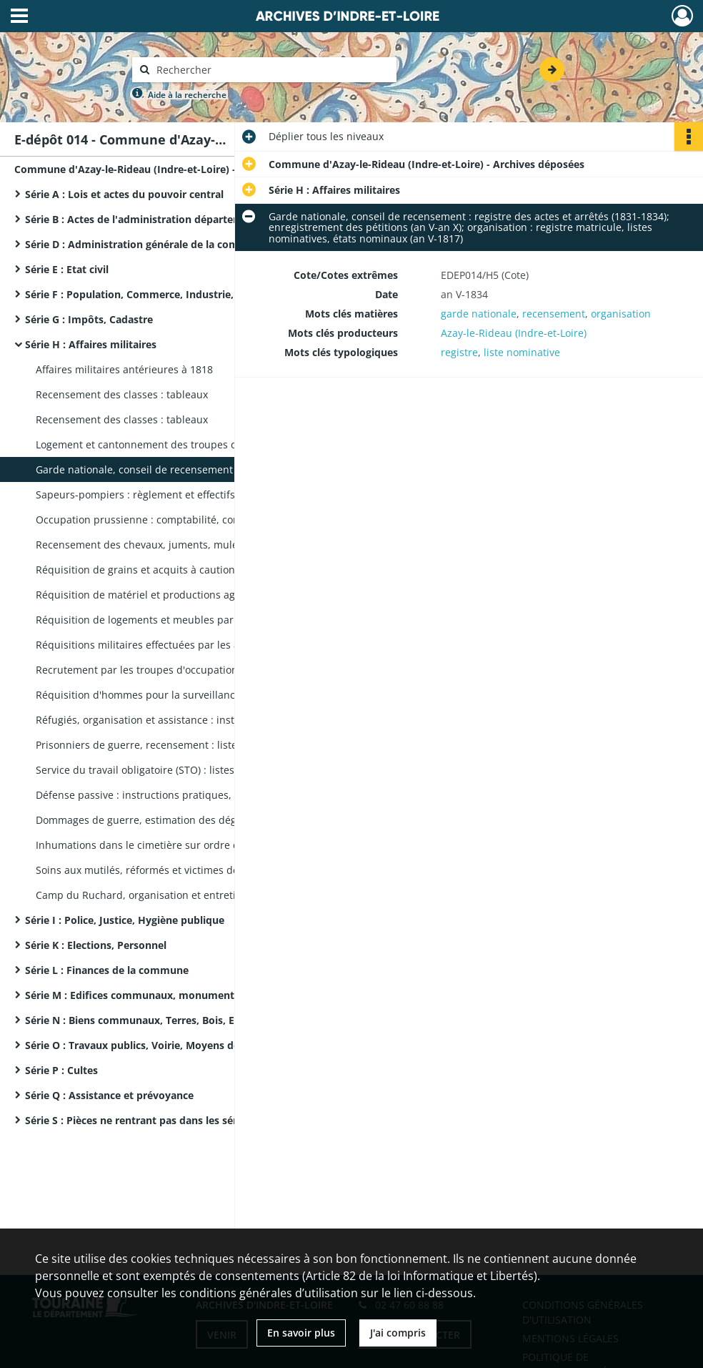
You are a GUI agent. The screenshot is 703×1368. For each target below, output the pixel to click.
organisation (621, 313)
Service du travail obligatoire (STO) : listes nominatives (166, 770)
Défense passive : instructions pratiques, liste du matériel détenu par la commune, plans (178, 795)
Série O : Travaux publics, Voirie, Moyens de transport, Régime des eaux (168, 1045)
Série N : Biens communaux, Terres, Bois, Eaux (138, 1020)
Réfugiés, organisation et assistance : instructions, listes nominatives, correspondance (178, 720)
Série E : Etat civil (67, 269)
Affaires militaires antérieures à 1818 (124, 369)
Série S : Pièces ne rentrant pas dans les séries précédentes (168, 1120)
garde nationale (479, 313)
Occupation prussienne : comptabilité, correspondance (168, 519)
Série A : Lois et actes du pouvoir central (124, 194)
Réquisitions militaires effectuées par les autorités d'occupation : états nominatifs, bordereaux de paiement (178, 644)
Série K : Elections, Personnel (95, 945)
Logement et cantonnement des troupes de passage (160, 444)
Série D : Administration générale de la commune (146, 244)
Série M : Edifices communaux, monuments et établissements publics (168, 995)
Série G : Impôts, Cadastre (89, 319)
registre (459, 352)
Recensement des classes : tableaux (122, 394)
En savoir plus (301, 1332)
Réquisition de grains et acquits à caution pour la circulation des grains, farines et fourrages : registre (178, 569)
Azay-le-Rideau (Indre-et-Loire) (514, 333)
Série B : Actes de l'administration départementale (149, 219)
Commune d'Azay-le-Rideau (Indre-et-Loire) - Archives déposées (157, 169)
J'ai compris (398, 1332)
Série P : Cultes (61, 1070)
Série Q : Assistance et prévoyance (109, 1095)
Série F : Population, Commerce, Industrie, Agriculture (158, 294)
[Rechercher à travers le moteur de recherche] (271, 69)
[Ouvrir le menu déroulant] (19, 17)
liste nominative (522, 352)
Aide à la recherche (187, 95)
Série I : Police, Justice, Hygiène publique (124, 920)
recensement (553, 313)
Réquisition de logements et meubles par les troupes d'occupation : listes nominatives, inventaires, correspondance (178, 619)
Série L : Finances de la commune (107, 970)
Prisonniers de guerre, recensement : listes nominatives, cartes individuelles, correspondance (178, 745)
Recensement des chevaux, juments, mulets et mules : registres (178, 544)
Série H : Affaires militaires (90, 344)
